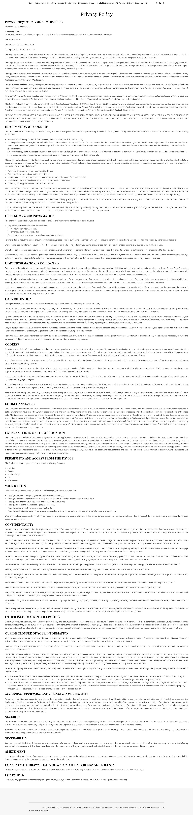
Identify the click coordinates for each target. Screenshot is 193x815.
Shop (137, 3)
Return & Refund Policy (50, 807)
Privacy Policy (65, 807)
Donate (92, 3)
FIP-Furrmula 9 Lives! (124, 3)
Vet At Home (40, 3)
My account (83, 3)
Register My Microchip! (67, 3)
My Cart (144, 3)
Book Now (51, 3)
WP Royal (44, 810)
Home (31, 3)
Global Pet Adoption (105, 3)
